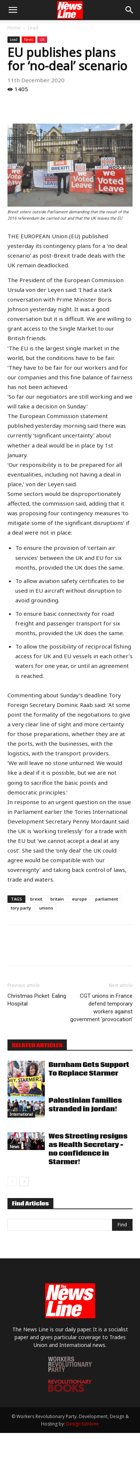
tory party (21, 908)
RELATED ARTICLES (37, 1045)
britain (57, 899)
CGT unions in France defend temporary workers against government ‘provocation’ (101, 1008)
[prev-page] (12, 1181)
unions (46, 908)
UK (42, 39)
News (28, 39)
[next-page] (24, 1181)
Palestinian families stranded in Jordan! (85, 1105)
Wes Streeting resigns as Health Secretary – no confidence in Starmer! (88, 1149)
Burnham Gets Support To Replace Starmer (89, 1069)
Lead (33, 28)
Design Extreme (82, 1424)
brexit (36, 899)
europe (79, 899)
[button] (13, 10)
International (21, 1114)
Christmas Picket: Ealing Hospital (36, 1000)
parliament (106, 899)
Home (14, 28)
